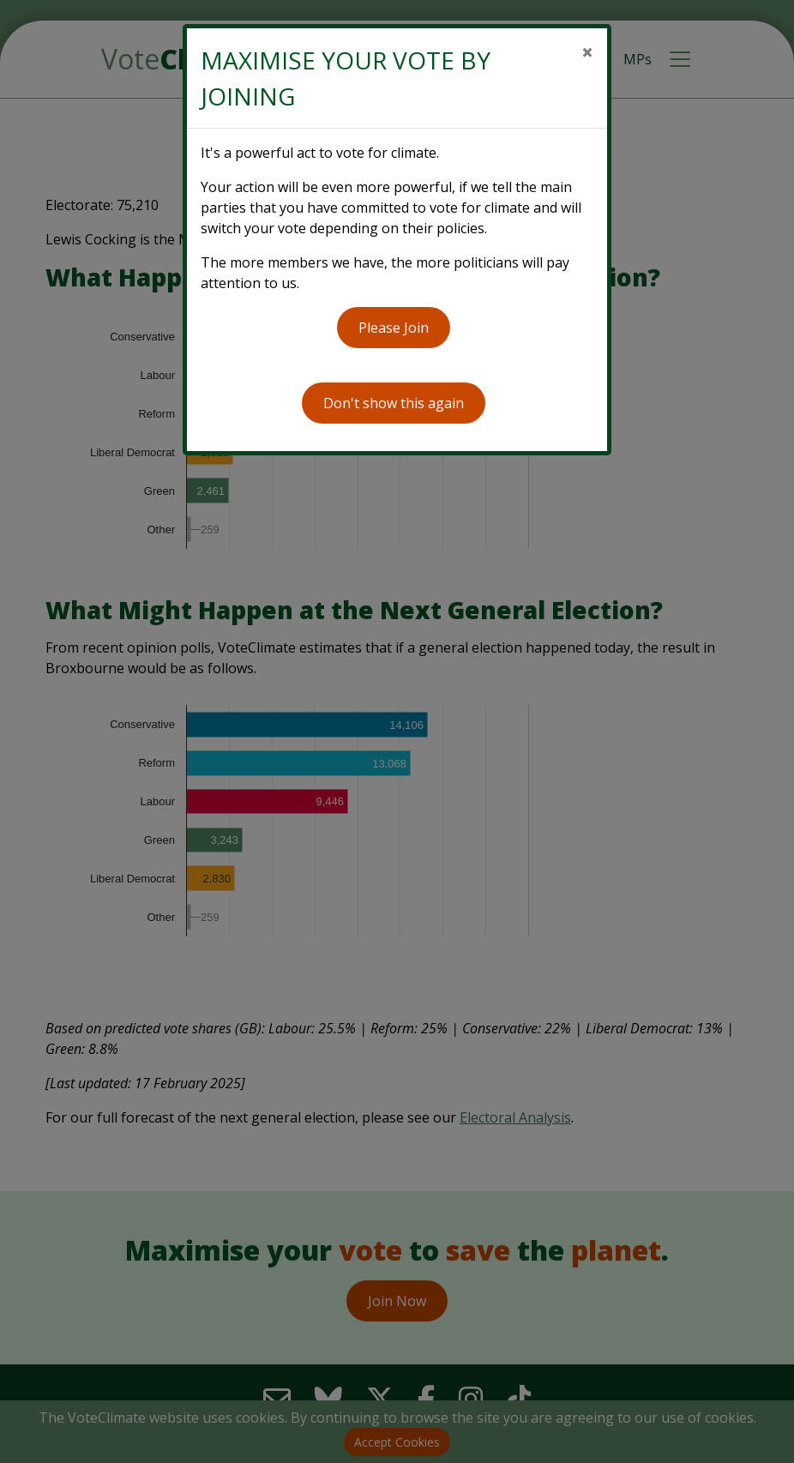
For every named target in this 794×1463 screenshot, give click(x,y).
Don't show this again (393, 403)
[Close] (587, 52)
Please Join (393, 327)
